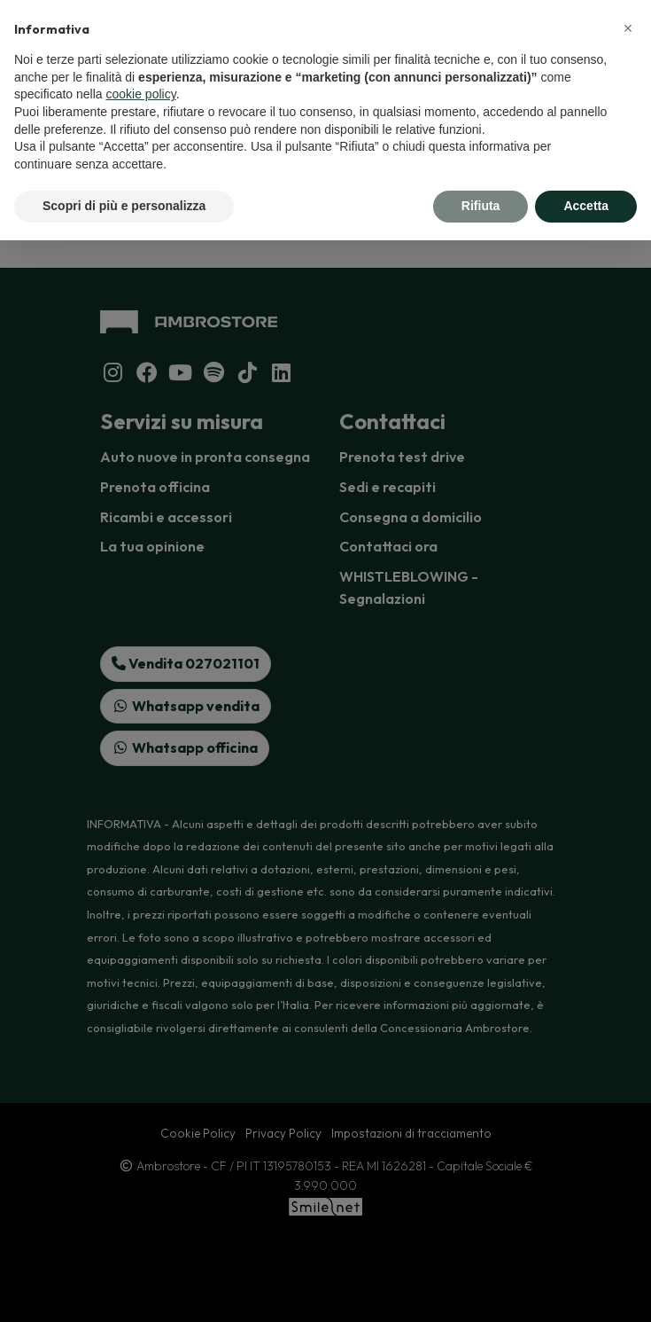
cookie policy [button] (141, 94)
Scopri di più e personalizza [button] (124, 206)
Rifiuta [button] (480, 206)
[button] (628, 28)
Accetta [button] (585, 206)
